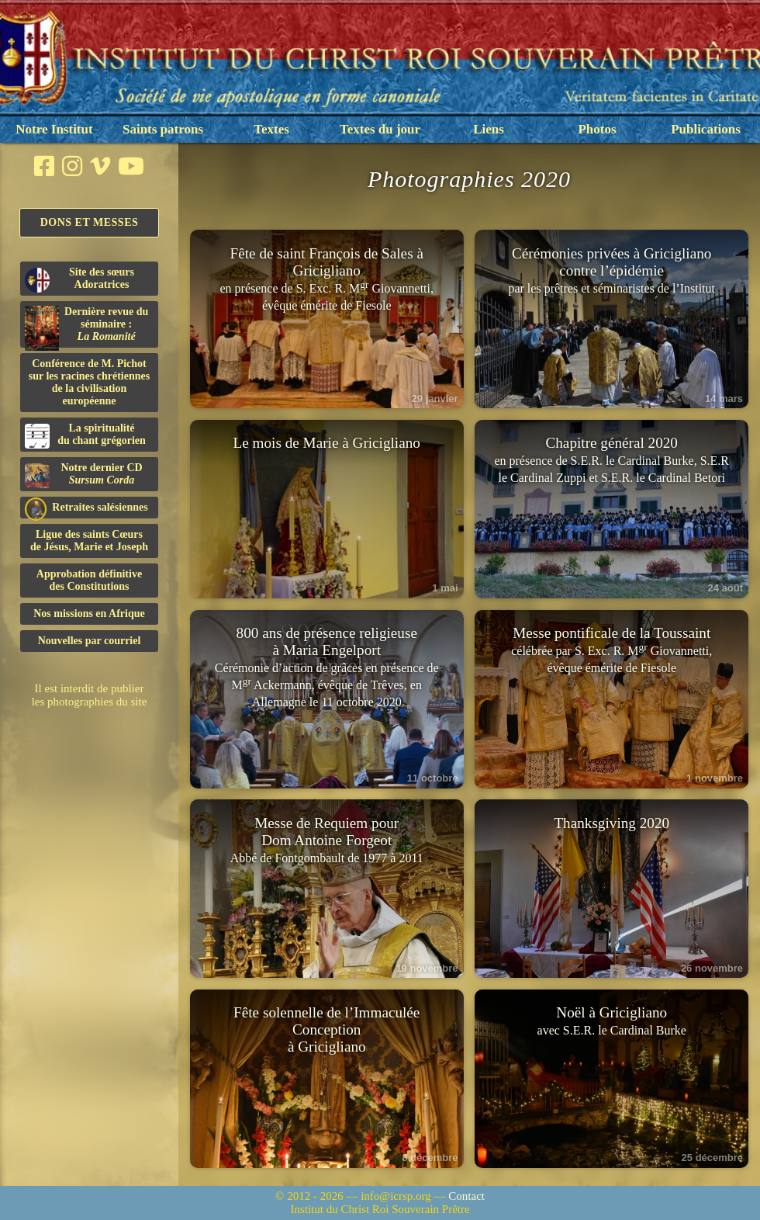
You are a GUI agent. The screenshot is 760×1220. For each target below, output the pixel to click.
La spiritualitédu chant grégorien (85, 435)
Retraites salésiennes (86, 507)
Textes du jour (380, 129)
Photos (597, 129)
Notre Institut (54, 129)
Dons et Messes (89, 222)
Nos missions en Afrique (89, 613)
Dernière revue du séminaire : (86, 327)
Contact (466, 1196)
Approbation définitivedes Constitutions (89, 580)
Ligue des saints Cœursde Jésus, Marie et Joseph (89, 541)
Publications (706, 129)
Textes (271, 129)
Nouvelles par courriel (89, 640)
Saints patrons (163, 129)
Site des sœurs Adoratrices (79, 279)
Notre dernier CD (84, 475)
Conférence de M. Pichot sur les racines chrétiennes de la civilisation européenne (89, 382)
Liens (488, 129)
